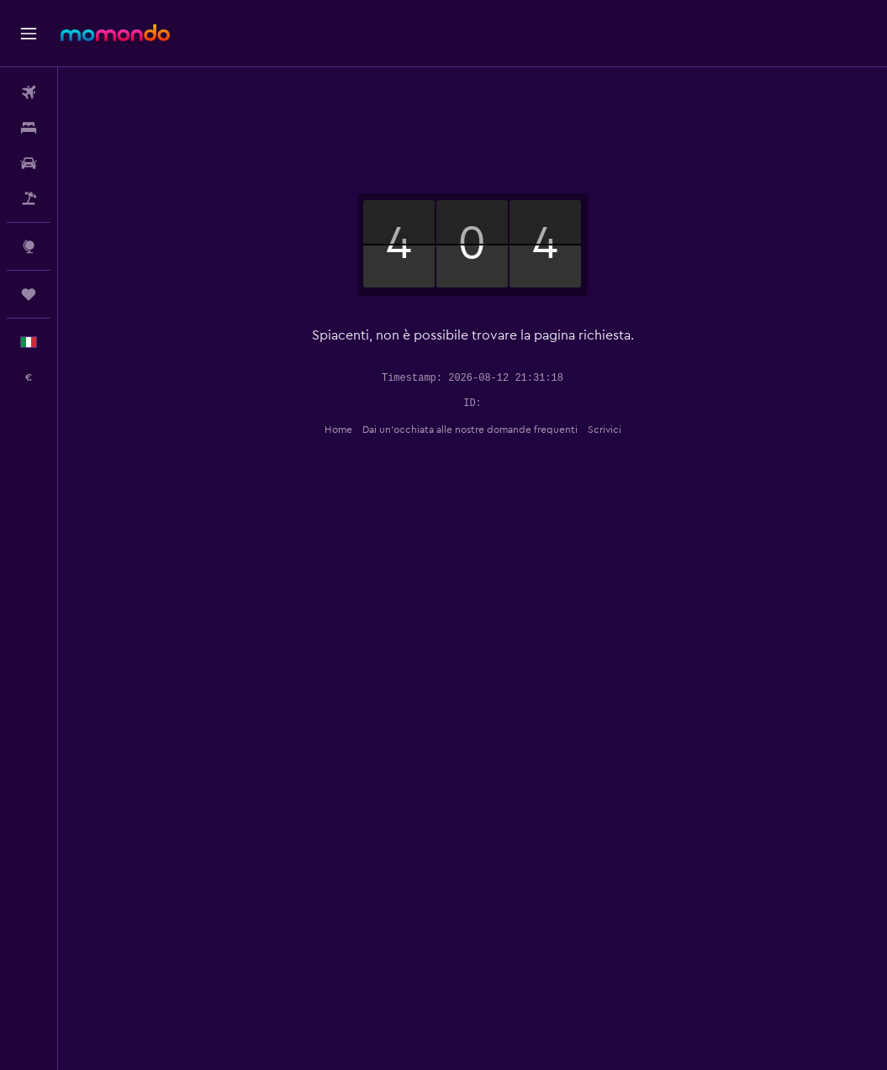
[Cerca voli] (28, 92)
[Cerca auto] (28, 163)
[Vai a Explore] (28, 246)
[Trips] (28, 294)
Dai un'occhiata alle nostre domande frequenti (470, 429)
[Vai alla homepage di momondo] (115, 32)
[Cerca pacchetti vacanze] (28, 198)
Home (338, 429)
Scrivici (604, 429)
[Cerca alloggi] (28, 128)
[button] (28, 33)
